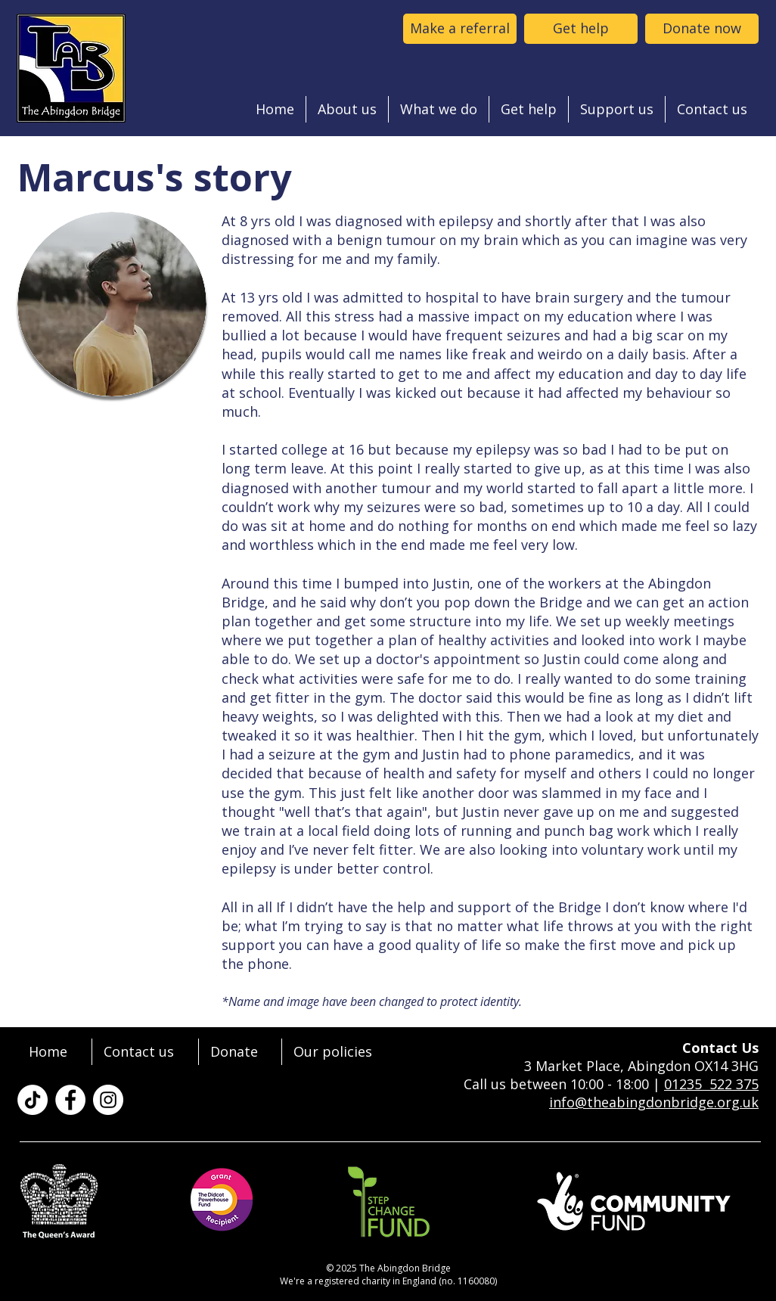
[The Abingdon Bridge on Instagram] (108, 1100)
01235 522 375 (711, 1084)
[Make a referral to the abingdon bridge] (460, 29)
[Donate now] (702, 29)
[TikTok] (32, 1100)
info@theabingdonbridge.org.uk (654, 1102)
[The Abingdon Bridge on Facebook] (70, 1100)
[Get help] (581, 29)
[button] (347, 109)
